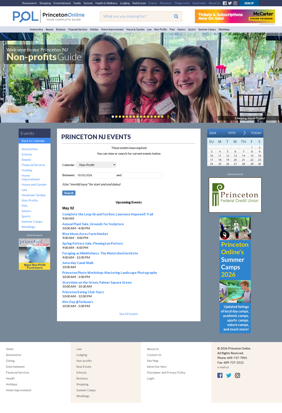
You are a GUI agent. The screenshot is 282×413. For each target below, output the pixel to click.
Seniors (181, 29)
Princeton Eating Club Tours (83, 292)
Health (10, 378)
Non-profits (84, 360)
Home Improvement (112, 29)
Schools (88, 3)
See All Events (128, 314)
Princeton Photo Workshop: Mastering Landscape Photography (109, 272)
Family (77, 3)
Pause (168, 116)
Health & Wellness (107, 3)
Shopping (45, 3)
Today (256, 133)
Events (153, 3)
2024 (212, 133)
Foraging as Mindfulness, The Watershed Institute (100, 253)
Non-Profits (160, 29)
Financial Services (77, 29)
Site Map (152, 360)
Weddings (224, 29)
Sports (192, 29)
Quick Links (199, 3)
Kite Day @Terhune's (77, 302)
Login (150, 378)
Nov (232, 132)
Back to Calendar (33, 141)
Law (149, 29)
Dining (10, 360)
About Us (214, 3)
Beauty (50, 29)
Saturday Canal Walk (77, 263)
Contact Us (154, 355)
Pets (172, 29)
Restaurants (29, 3)
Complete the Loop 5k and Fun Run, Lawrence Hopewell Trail (107, 214)
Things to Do (182, 3)
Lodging (125, 3)
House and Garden (34, 184)
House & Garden (135, 29)
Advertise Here (157, 366)
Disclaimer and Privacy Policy (166, 372)
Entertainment (62, 3)
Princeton (166, 3)
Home (10, 349)
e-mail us (223, 367)
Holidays (11, 384)
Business (61, 29)
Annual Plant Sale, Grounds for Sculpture (93, 224)
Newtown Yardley (34, 195)
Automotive (36, 29)
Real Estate (139, 3)
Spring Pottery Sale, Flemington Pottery (92, 243)
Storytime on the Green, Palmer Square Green (96, 282)
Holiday (94, 29)
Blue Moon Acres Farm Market (85, 234)
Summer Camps (207, 29)
